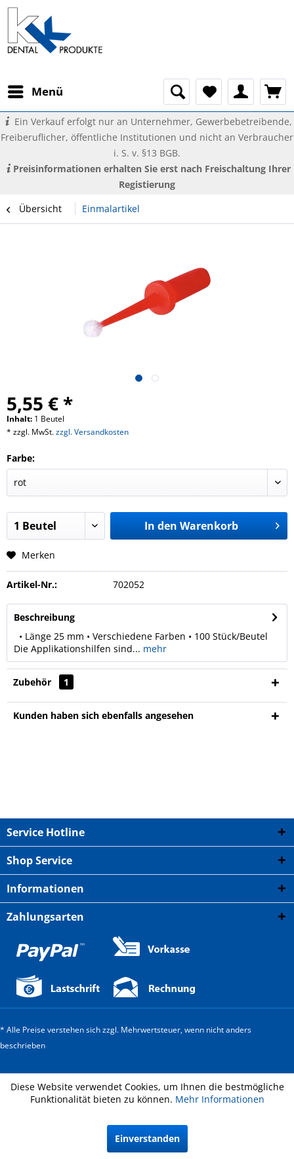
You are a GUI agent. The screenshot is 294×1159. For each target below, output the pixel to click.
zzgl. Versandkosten (92, 431)
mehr (153, 648)
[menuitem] (35, 92)
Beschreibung (44, 617)
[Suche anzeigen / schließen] (176, 92)
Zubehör (43, 682)
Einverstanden (147, 1138)
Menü (35, 90)
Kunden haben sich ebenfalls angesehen (103, 715)
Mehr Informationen (219, 1099)
